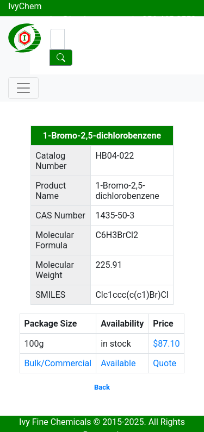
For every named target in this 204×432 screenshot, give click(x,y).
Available (118, 363)
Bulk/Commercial (58, 363)
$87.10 (166, 344)
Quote (164, 363)
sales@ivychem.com (81, 19)
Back (102, 387)
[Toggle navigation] (23, 88)
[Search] (57, 39)
